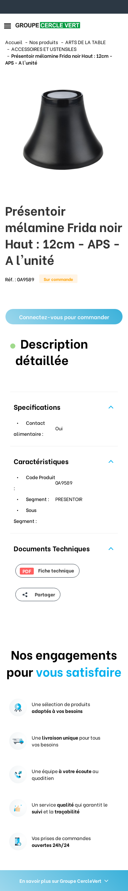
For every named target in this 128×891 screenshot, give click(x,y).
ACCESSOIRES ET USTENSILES (43, 48)
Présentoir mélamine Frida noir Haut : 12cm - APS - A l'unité (58, 59)
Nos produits (43, 41)
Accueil (13, 41)
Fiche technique (47, 570)
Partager (37, 595)
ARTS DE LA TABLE (85, 41)
